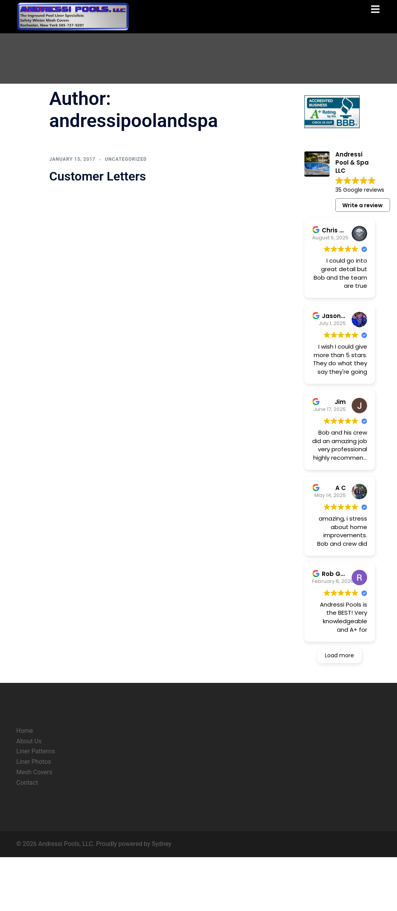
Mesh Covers (34, 826)
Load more (339, 709)
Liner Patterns (35, 805)
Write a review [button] (362, 205)
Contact (27, 837)
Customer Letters (97, 176)
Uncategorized (126, 159)
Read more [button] (352, 297)
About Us (28, 795)
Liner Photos (33, 816)
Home (24, 784)
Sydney (161, 897)
